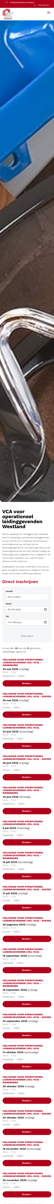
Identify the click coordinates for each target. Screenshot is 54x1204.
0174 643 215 (43, 5)
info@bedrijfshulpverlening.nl (22, 2)
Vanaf (8, 604)
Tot (7, 616)
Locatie (9, 591)
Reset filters (27, 636)
